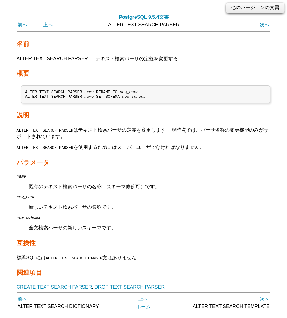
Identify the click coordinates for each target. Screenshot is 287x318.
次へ (264, 24)
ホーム (143, 311)
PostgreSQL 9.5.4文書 (144, 17)
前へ (22, 24)
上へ (48, 24)
